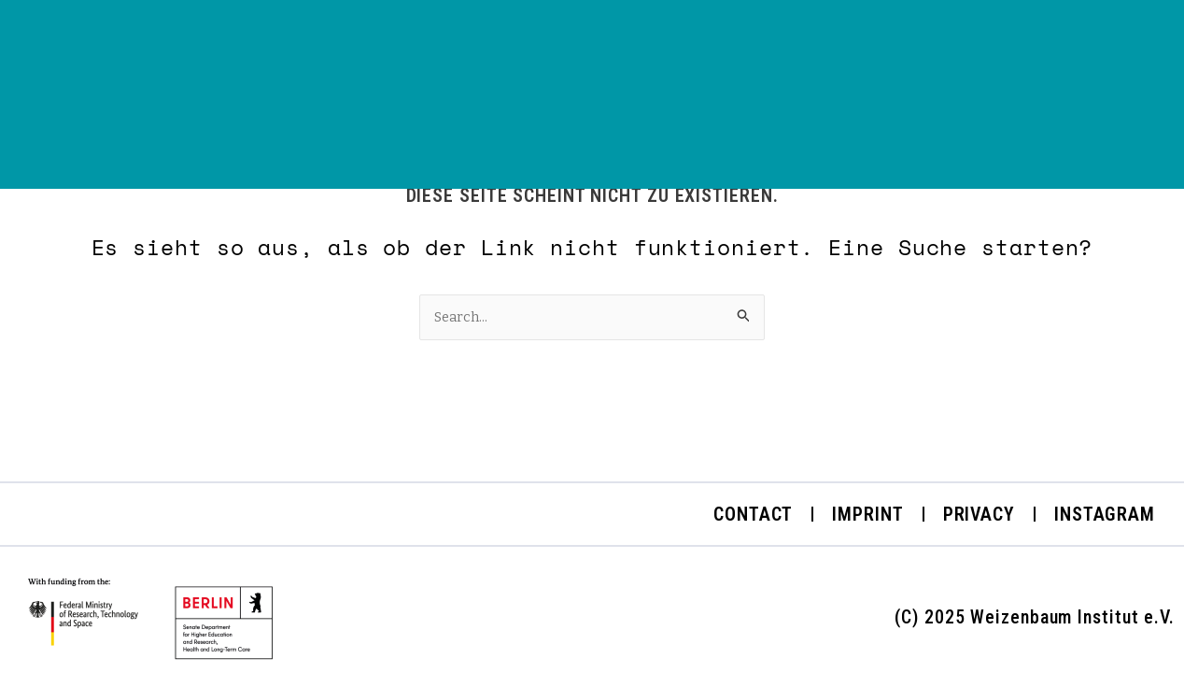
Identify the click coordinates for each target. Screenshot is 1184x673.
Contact (753, 514)
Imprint (867, 514)
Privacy (979, 514)
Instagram (1104, 514)
